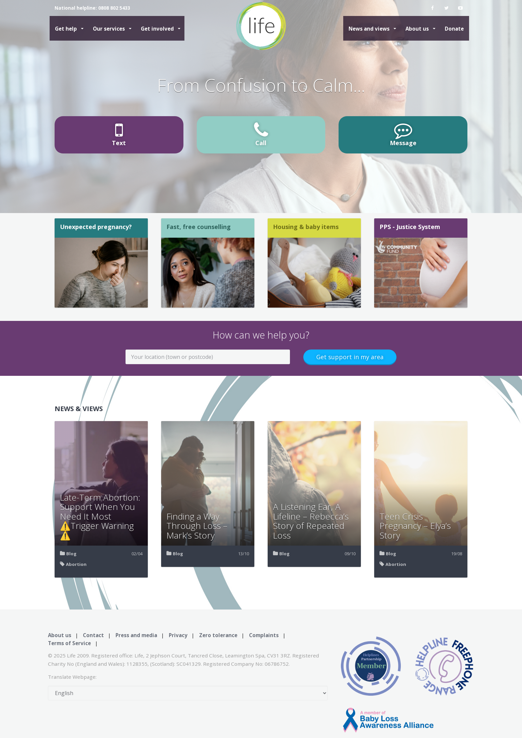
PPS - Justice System (410, 227)
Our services (109, 28)
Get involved (158, 28)
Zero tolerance (218, 635)
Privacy (178, 635)
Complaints (264, 635)
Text (119, 134)
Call (261, 134)
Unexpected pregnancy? (96, 227)
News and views (370, 28)
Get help (66, 28)
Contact (93, 635)
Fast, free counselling (198, 227)
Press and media (136, 635)
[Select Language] (188, 693)
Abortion (76, 564)
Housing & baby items (306, 227)
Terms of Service (69, 643)
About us (417, 28)
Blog (71, 554)
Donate (454, 28)
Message (403, 134)
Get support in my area (350, 357)
